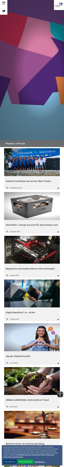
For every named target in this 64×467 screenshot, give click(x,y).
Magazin (9, 143)
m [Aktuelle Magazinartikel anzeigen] (3, 11)
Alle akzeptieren (25, 462)
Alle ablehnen (10, 462)
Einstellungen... (40, 462)
